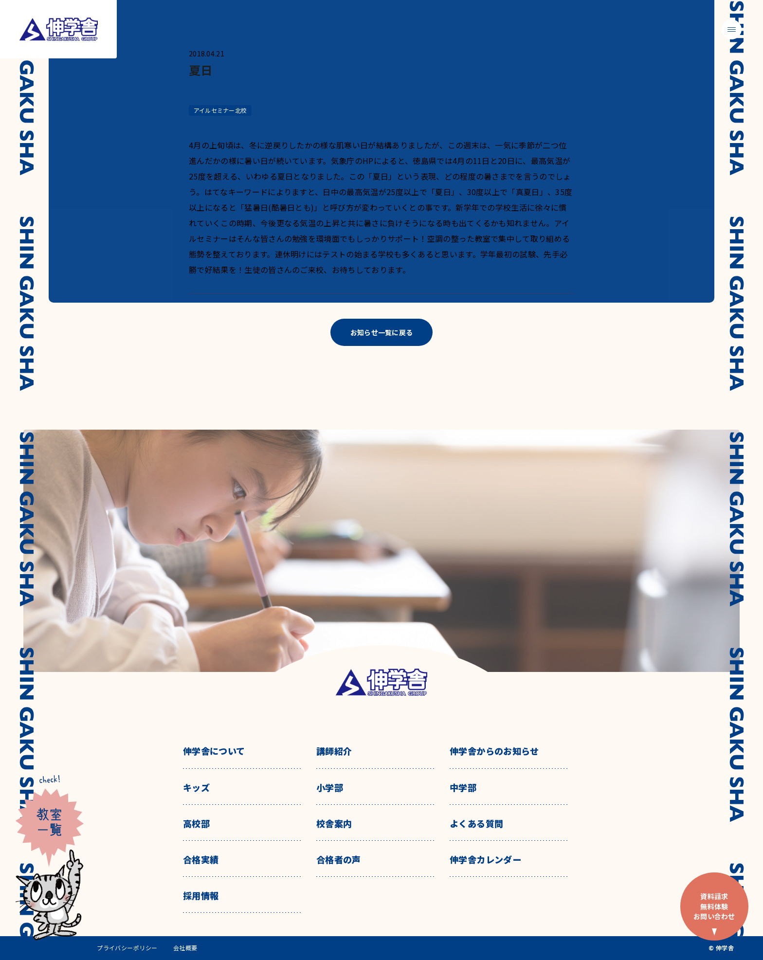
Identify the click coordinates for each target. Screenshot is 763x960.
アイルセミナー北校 (220, 110)
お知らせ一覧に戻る (381, 332)
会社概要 (185, 948)
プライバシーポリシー (127, 948)
